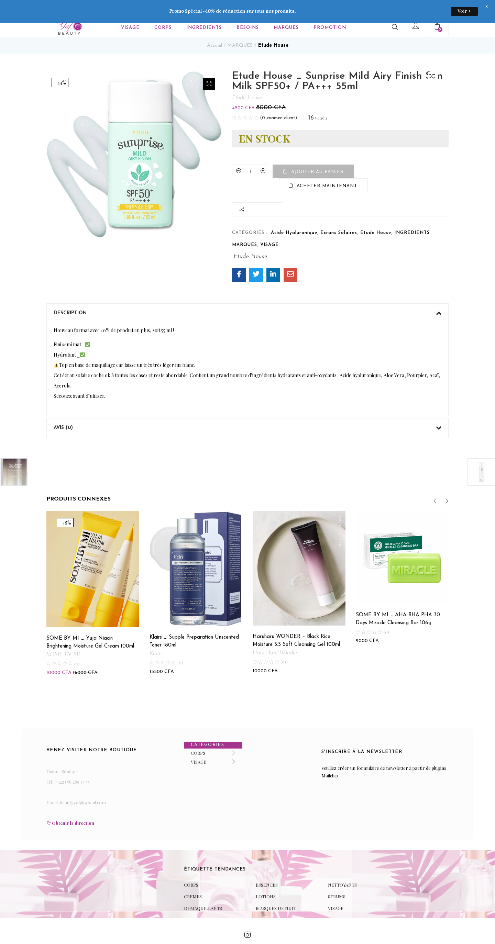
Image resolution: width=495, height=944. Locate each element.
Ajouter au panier (317, 156)
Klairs (156, 637)
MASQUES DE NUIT (276, 892)
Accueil (214, 29)
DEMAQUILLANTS (203, 892)
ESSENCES (267, 869)
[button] (209, 68)
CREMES (193, 880)
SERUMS (336, 880)
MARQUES (240, 29)
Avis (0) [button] (247, 412)
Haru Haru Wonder (275, 636)
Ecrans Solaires (338, 216)
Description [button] (247, 297)
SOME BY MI (63, 638)
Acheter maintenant (327, 170)
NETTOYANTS (342, 869)
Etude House (273, 29)
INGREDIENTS (412, 216)
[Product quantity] (250, 155)
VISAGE (269, 228)
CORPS (198, 736)
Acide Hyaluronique (294, 216)
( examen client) (278, 102)
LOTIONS (266, 880)
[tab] (247, 297)
